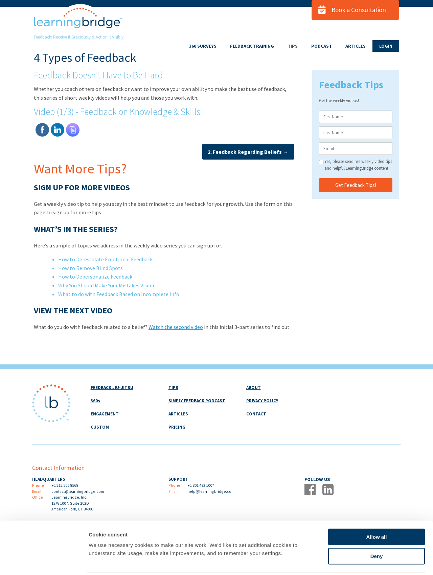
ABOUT (253, 387)
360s (95, 401)
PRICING (176, 427)
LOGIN (385, 46)
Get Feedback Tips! (355, 185)
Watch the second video (176, 327)
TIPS (293, 46)
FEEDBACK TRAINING (252, 46)
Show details (355, 562)
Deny (376, 532)
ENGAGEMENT (105, 414)
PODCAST (321, 46)
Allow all (376, 513)
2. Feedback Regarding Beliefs (246, 151)
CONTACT (256, 414)
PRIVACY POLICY (262, 401)
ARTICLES (355, 46)
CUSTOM (100, 427)
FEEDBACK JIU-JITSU (112, 387)
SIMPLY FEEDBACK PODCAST (196, 401)
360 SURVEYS (202, 46)
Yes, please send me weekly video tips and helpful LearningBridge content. (358, 165)
